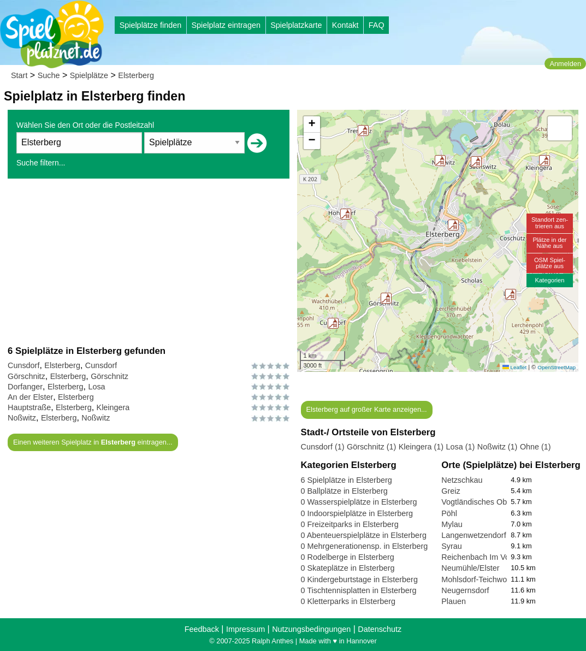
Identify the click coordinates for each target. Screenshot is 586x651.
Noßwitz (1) (497, 446)
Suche (49, 75)
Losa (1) (460, 446)
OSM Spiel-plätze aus (549, 263)
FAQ (376, 25)
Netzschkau (461, 480)
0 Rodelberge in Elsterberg (347, 557)
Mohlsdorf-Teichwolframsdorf (491, 579)
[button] (345, 214)
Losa (96, 386)
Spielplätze (89, 75)
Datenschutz (379, 629)
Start (19, 75)
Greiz (450, 491)
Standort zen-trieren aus (549, 222)
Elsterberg (136, 75)
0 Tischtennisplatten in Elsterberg (359, 590)
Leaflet (514, 367)
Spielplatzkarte (296, 25)
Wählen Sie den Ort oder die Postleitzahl (85, 125)
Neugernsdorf (465, 590)
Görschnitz (26, 376)
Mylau (451, 524)
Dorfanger (25, 386)
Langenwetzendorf (473, 535)
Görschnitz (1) (371, 446)
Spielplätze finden (151, 25)
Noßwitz (22, 417)
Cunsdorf (23, 365)
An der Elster (30, 397)
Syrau (451, 546)
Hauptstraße (29, 407)
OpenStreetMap (556, 367)
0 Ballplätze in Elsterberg (344, 491)
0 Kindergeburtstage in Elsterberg (359, 579)
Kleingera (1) (421, 446)
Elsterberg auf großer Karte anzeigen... (366, 409)
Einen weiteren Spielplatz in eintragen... (93, 442)
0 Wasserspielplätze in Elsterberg (359, 502)
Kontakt (345, 25)
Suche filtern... (41, 162)
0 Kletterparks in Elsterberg (348, 601)
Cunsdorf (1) (323, 446)
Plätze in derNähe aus (549, 242)
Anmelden (565, 64)
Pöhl (449, 513)
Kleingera (113, 407)
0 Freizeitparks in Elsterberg (350, 524)
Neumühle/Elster (470, 568)
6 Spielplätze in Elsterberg (346, 480)
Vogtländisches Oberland (485, 502)
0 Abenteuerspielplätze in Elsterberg (364, 535)
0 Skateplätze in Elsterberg (348, 568)
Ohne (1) (535, 446)
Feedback (202, 629)
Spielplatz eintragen (225, 25)
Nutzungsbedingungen (311, 629)
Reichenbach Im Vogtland (486, 557)
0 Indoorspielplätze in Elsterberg (357, 513)
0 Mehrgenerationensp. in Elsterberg (364, 546)
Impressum (245, 629)
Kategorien (549, 280)
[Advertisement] (148, 261)
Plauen (453, 601)
